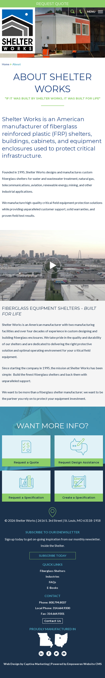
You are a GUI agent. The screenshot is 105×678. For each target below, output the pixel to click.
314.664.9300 (61, 608)
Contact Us (52, 621)
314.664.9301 (55, 613)
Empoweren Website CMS (84, 664)
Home (5, 64)
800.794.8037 (57, 602)
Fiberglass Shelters (52, 571)
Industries (52, 576)
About (16, 64)
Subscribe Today (52, 555)
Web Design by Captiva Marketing (26, 664)
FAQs (52, 582)
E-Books (52, 587)
